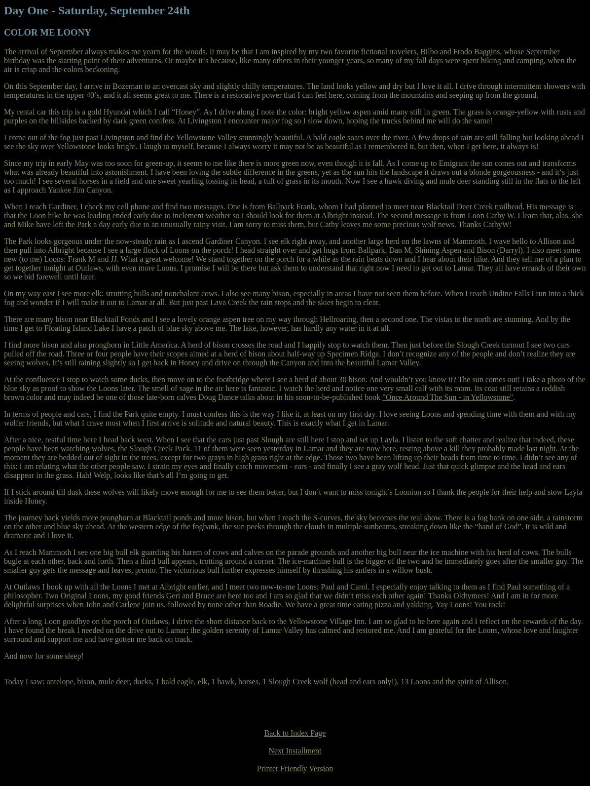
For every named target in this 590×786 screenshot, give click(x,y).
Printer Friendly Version (295, 768)
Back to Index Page (295, 733)
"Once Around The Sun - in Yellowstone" (447, 397)
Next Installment (294, 751)
